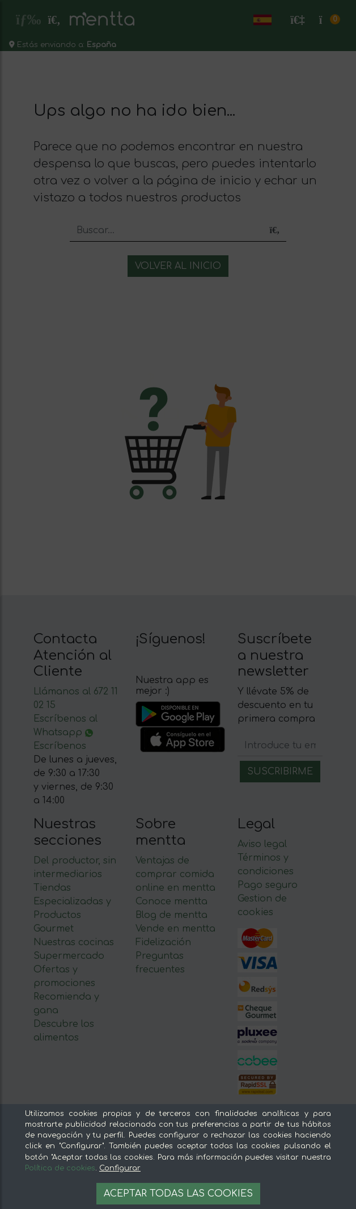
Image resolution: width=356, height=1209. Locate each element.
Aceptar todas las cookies (178, 1194)
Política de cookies (60, 1168)
